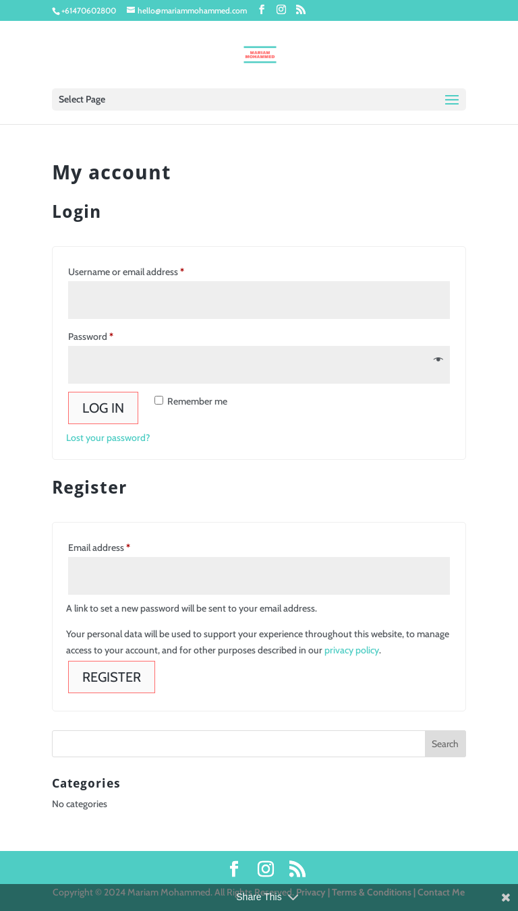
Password (109, 335)
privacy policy (351, 650)
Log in (103, 408)
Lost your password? (108, 438)
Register (111, 677)
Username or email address (144, 270)
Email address (117, 546)
